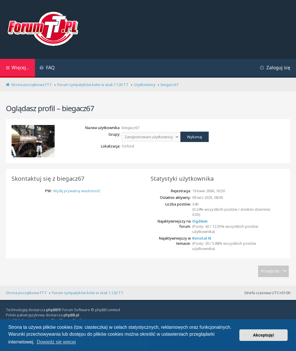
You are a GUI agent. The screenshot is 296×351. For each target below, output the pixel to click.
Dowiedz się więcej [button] (56, 341)
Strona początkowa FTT (26, 292)
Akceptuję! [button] (263, 335)
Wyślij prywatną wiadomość (76, 190)
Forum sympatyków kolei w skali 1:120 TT (87, 292)
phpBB (52, 309)
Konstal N (201, 238)
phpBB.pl (71, 315)
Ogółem (200, 221)
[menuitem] (47, 68)
